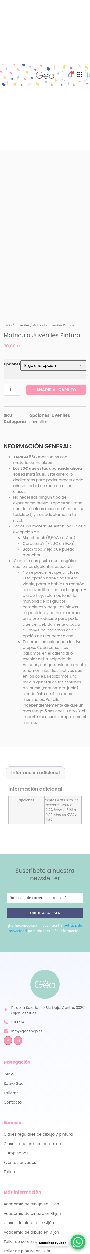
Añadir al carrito (56, 389)
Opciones (12, 364)
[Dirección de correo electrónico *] (45, 898)
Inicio (8, 325)
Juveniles (22, 325)
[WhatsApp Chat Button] (78, 1242)
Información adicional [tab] (35, 773)
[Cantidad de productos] (12, 390)
